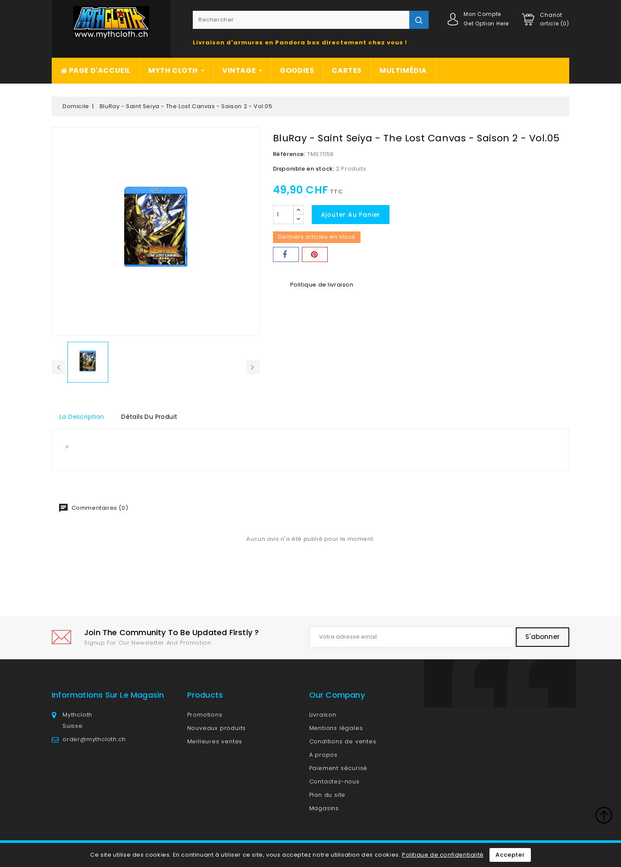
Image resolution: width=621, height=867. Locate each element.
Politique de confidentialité (443, 855)
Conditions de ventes (342, 741)
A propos (323, 755)
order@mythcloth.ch (94, 739)
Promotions (205, 715)
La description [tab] (82, 416)
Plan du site (327, 795)
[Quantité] (283, 214)
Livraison (322, 715)
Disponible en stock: (304, 169)
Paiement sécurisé (338, 768)
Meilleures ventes (215, 741)
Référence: (289, 154)
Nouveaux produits (216, 728)
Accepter (510, 855)
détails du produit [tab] (149, 416)
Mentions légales (336, 728)
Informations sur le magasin (108, 694)
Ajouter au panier (351, 214)
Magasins (324, 808)
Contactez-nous (334, 781)
